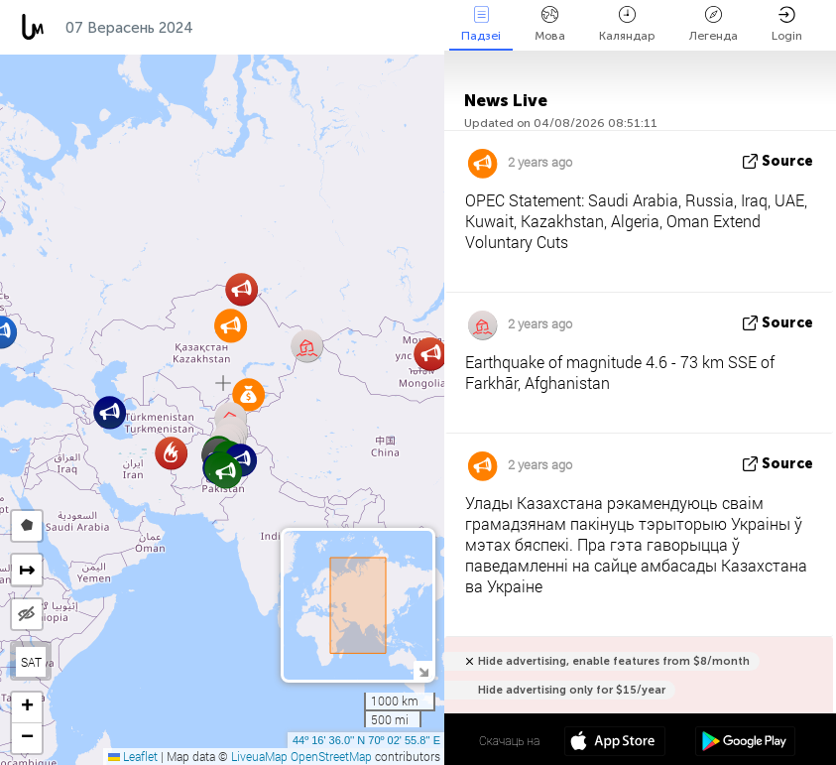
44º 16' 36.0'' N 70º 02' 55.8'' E (366, 740)
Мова (550, 24)
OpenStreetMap (331, 756)
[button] (307, 345)
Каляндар (627, 24)
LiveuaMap (259, 756)
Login (787, 24)
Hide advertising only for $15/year (571, 690)
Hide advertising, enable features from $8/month (614, 661)
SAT (31, 662)
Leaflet (133, 756)
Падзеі (481, 24)
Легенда (713, 24)
